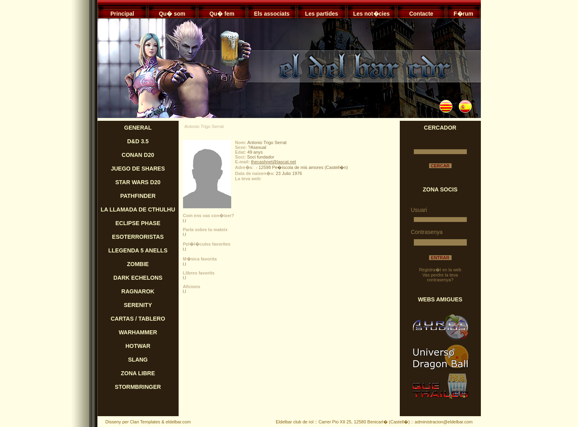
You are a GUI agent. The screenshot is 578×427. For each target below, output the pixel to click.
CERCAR (440, 165)
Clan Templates (145, 421)
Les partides (321, 13)
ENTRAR (440, 257)
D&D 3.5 (138, 141)
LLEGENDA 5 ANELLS (138, 250)
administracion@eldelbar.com (443, 421)
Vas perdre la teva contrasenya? (440, 277)
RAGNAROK (137, 291)
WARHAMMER (138, 332)
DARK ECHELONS (137, 277)
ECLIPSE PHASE (137, 223)
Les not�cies (371, 13)
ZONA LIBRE (138, 373)
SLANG (138, 359)
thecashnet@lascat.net (273, 161)
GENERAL (137, 127)
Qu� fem (222, 13)
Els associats (272, 13)
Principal (122, 13)
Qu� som (172, 13)
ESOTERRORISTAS (138, 237)
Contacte (421, 13)
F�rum (463, 13)
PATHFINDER (137, 196)
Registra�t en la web (440, 269)
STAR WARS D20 (138, 182)
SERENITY (138, 305)
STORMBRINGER (138, 387)
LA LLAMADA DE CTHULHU (138, 209)
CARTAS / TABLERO (138, 318)
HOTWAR (137, 346)
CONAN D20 (138, 155)
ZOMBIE (138, 264)
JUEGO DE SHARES (138, 168)
